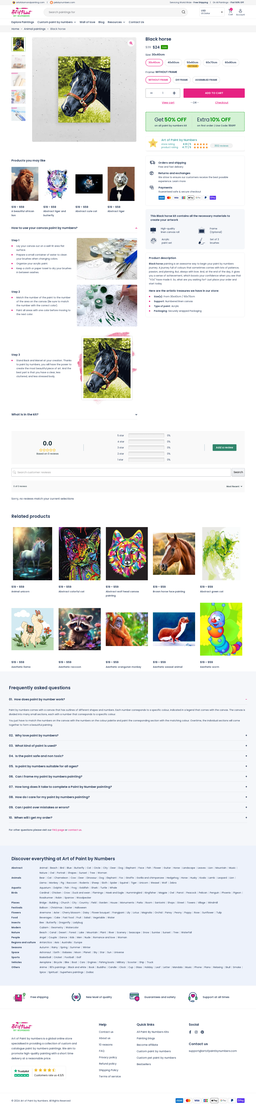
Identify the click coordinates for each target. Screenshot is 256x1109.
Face (141, 867)
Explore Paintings (22, 22)
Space (15, 952)
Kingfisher (150, 892)
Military (121, 962)
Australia (67, 942)
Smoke (237, 967)
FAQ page (58, 830)
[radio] (154, 62)
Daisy (86, 912)
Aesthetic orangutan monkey (123, 667)
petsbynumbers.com (64, 2)
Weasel (155, 882)
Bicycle (58, 962)
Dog (120, 867)
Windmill (213, 902)
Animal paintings (35, 29)
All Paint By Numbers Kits (153, 1032)
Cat (89, 867)
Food (14, 917)
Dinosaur (92, 877)
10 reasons (106, 1045)
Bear (42, 877)
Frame (149, 72)
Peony (178, 912)
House (113, 902)
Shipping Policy (108, 1071)
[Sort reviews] (234, 486)
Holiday (149, 967)
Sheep (95, 882)
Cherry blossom (71, 912)
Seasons (16, 947)
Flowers (16, 912)
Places (15, 902)
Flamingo (98, 892)
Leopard (222, 877)
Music (232, 867)
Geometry (57, 927)
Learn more (179, 181)
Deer (113, 867)
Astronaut (45, 952)
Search (238, 472)
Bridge (43, 902)
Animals (16, 877)
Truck (150, 962)
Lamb (212, 877)
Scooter (132, 962)
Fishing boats (106, 962)
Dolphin (57, 887)
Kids (72, 937)
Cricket (58, 957)
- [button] (151, 93)
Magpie (163, 892)
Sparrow (69, 897)
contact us (74, 830)
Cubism (44, 927)
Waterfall (186, 932)
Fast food (68, 917)
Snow (146, 932)
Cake (57, 917)
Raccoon (72, 882)
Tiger (134, 882)
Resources (116, 22)
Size (147, 55)
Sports (15, 957)
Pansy (168, 912)
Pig (62, 882)
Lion (210, 867)
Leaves (202, 867)
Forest (72, 932)
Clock (122, 967)
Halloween (81, 907)
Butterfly (79, 867)
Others (15, 967)
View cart (168, 103)
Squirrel (124, 882)
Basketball (45, 957)
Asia (56, 942)
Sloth (104, 882)
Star (102, 952)
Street (180, 902)
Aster (57, 912)
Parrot (180, 892)
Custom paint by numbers (154, 1051)
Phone (198, 967)
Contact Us (136, 22)
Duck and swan (81, 892)
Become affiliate (147, 1045)
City (105, 867)
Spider (113, 882)
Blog (101, 22)
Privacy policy (108, 1058)
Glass (139, 967)
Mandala (178, 967)
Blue (69, 867)
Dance (63, 937)
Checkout (221, 103)
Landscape (189, 867)
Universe (119, 952)
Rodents (84, 882)
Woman (102, 872)
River (111, 932)
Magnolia (147, 912)
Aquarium (45, 887)
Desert (63, 932)
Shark (94, 887)
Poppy (187, 912)
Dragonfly (64, 922)
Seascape (134, 932)
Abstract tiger (116, 211)
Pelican (203, 892)
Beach (53, 867)
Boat (74, 962)
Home (15, 29)
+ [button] (174, 93)
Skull (227, 967)
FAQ (101, 1051)
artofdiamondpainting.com (30, 2)
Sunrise (156, 932)
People (15, 937)
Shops (171, 902)
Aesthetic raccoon (70, 667)
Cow (73, 877)
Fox (121, 877)
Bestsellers (144, 1064)
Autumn (44, 947)
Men (79, 937)
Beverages (46, 917)
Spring (64, 947)
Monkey (53, 882)
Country (84, 902)
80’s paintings (58, 967)
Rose (197, 912)
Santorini (160, 902)
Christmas (56, 907)
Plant (103, 932)
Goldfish (84, 887)
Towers (191, 902)
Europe (78, 942)
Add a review (224, 447)
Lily (128, 912)
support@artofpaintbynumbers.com (213, 1051)
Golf (78, 957)
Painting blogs (146, 1038)
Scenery (121, 932)
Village (201, 902)
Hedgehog (173, 877)
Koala (203, 877)
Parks (140, 902)
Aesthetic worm (209, 667)
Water (111, 917)
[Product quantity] (163, 93)
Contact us (106, 1032)
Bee (42, 922)
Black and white (77, 967)
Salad (87, 917)
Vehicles (16, 962)
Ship (141, 962)
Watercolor (72, 927)
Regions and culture (23, 942)
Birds (14, 892)
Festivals (16, 907)
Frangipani (118, 912)
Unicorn (143, 882)
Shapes (72, 872)
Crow (67, 892)
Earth (57, 952)
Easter (68, 907)
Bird (62, 867)
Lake (81, 932)
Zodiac (90, 972)
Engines (92, 962)
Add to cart (214, 93)
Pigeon (237, 892)
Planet (87, 952)
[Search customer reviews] (121, 472)
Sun (109, 952)
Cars (82, 962)
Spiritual (53, 972)
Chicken (56, 892)
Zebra (173, 882)
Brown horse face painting (169, 591)
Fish (149, 867)
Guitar (167, 867)
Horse (176, 867)
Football (69, 957)
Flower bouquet (101, 912)
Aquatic (16, 887)
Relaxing (218, 967)
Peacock (191, 892)
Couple (53, 937)
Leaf (158, 967)
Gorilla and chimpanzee (150, 877)
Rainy (55, 947)
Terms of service (110, 1077)
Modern (16, 927)
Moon (77, 952)
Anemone (45, 912)
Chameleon (61, 877)
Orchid (159, 912)
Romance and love (104, 937)
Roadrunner (46, 897)
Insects (15, 922)
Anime (43, 967)
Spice (43, 972)
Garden (103, 902)
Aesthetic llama (20, 667)
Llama (43, 882)
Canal (52, 932)
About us (104, 1038)
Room (148, 902)
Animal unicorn (20, 591)
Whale (113, 887)
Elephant (131, 867)
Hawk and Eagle (115, 892)
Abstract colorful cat (71, 591)
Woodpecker (83, 897)
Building (53, 902)
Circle (97, 867)
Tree (92, 872)
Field (93, 902)
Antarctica (46, 942)
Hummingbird (134, 892)
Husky (193, 877)
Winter (87, 947)
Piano (207, 967)
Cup (130, 967)
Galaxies (67, 952)
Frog (74, 887)
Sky (95, 952)
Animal (43, 867)
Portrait (61, 872)
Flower (157, 867)
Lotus (136, 912)
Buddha (101, 967)
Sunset (83, 872)
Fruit (78, 917)
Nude (88, 937)
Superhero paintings (71, 972)
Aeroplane (45, 962)
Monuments (127, 902)
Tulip (219, 912)
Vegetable (99, 917)
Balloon (44, 907)
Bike (67, 962)
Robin (59, 897)
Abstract (17, 867)
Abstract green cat (211, 591)
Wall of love (87, 22)
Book (91, 967)
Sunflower (208, 912)
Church (65, 902)
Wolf (164, 882)
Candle (112, 967)
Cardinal (44, 892)
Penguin (214, 892)
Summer (75, 947)
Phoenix (226, 892)
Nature (43, 872)
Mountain (220, 867)
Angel (43, 937)
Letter (166, 967)
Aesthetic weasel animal (168, 667)
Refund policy (107, 1064)
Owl (52, 872)
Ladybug (78, 922)
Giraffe (130, 877)
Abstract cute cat (86, 211)
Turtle (103, 887)
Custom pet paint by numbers (156, 1058)
